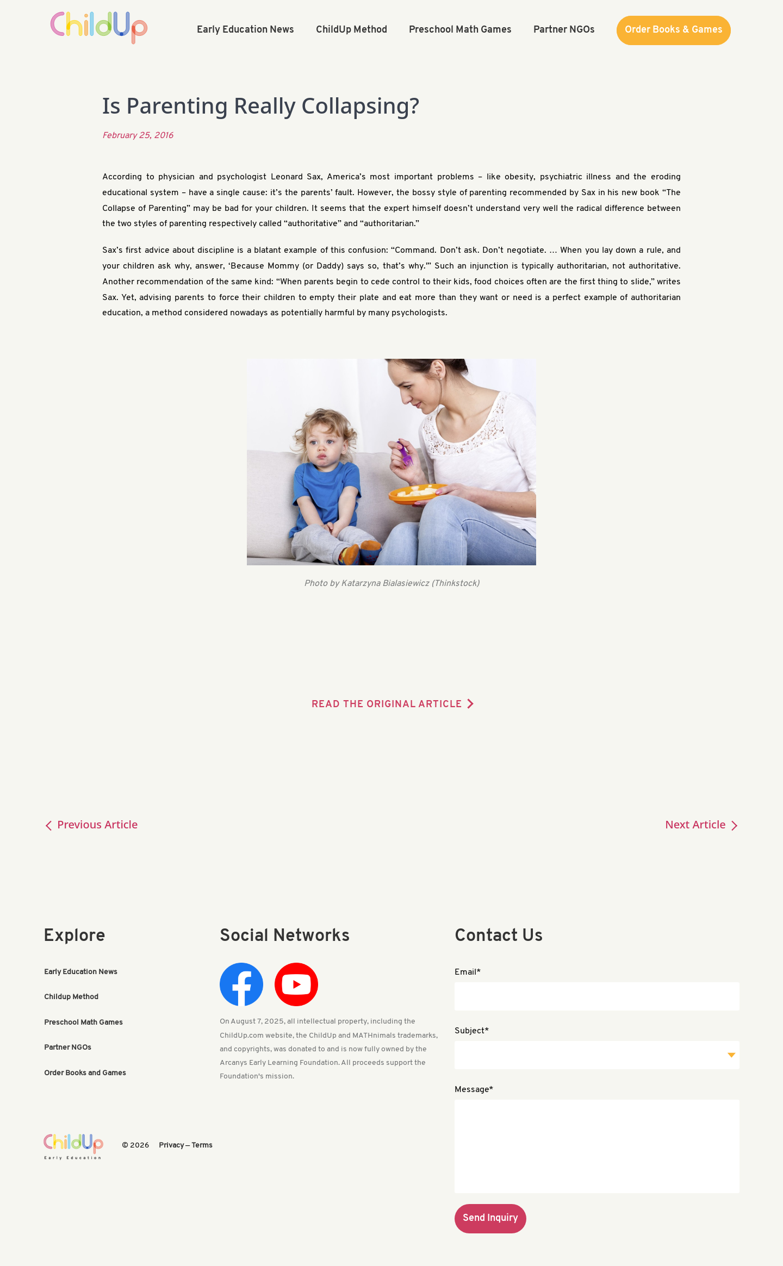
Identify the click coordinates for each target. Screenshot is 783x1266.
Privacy (171, 1146)
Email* (468, 972)
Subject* (472, 1031)
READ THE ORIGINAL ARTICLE (387, 705)
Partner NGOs (67, 1047)
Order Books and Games (85, 1072)
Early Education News (80, 972)
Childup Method (71, 997)
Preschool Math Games (83, 1022)
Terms (202, 1146)
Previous (91, 824)
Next (702, 824)
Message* (474, 1090)
